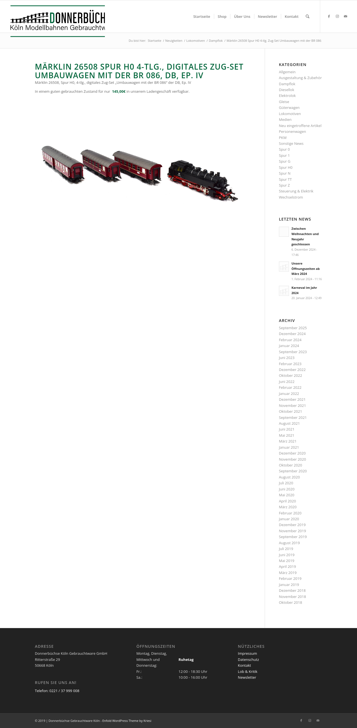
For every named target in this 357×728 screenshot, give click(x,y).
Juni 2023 (287, 357)
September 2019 (293, 536)
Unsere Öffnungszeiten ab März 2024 (305, 268)
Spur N (285, 173)
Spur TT (285, 179)
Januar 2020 (289, 518)
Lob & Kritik (247, 671)
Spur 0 (284, 149)
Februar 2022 (290, 387)
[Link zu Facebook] (329, 16)
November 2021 (292, 405)
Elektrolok (287, 95)
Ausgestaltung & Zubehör (300, 77)
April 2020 (287, 501)
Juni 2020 (287, 489)
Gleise (284, 101)
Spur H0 (286, 167)
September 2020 (293, 470)
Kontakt (244, 665)
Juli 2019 (286, 548)
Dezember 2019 (292, 524)
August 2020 (289, 477)
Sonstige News (291, 143)
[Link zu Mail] (345, 16)
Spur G (284, 161)
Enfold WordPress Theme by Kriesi (126, 721)
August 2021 (289, 423)
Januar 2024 (289, 345)
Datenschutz (248, 659)
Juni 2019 (287, 554)
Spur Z (284, 185)
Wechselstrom (291, 197)
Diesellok (286, 89)
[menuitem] (202, 16)
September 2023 (293, 351)
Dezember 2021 (292, 399)
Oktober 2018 (290, 602)
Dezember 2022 (292, 369)
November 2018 (292, 596)
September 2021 (293, 417)
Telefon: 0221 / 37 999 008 (57, 690)
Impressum (247, 653)
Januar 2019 (289, 584)
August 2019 (289, 542)
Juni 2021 (287, 429)
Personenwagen (292, 131)
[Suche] (307, 16)
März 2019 (287, 572)
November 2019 (292, 530)
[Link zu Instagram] (337, 16)
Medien (285, 119)
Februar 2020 (290, 513)
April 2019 (287, 566)
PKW (283, 137)
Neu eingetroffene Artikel (300, 125)
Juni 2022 (287, 381)
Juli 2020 (286, 482)
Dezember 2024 (292, 333)
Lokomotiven (290, 113)
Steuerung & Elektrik (296, 191)
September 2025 (293, 327)
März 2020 (287, 506)
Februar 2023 (290, 363)
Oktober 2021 (290, 411)
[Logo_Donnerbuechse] (56, 21)
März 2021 (287, 441)
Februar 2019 (290, 578)
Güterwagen (289, 107)
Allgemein (287, 71)
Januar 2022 (289, 393)
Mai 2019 (286, 560)
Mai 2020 (286, 494)
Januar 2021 (289, 447)
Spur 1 (284, 155)
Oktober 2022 (290, 375)
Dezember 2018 (292, 590)
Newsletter (247, 677)
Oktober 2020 (290, 465)
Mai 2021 (286, 435)
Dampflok (287, 83)
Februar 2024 (290, 339)
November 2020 (292, 459)
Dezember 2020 (292, 453)
